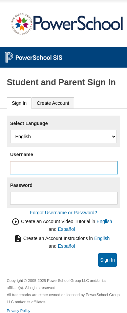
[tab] (19, 103)
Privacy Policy (18, 311)
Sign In (19, 103)
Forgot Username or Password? (63, 212)
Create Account (53, 103)
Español (66, 229)
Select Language (29, 123)
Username (21, 154)
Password (21, 185)
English (104, 221)
